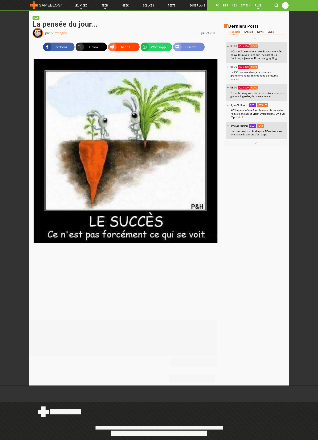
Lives (271, 32)
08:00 (257, 92)
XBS (234, 5)
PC (217, 5)
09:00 (257, 52)
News (260, 32)
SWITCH (246, 5)
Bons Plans (197, 5)
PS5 (225, 5)
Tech (105, 5)
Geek (125, 5)
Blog (36, 18)
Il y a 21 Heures (257, 111)
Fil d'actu (234, 32)
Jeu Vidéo (81, 5)
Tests (171, 5)
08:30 (257, 73)
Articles (248, 32)
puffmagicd (59, 33)
